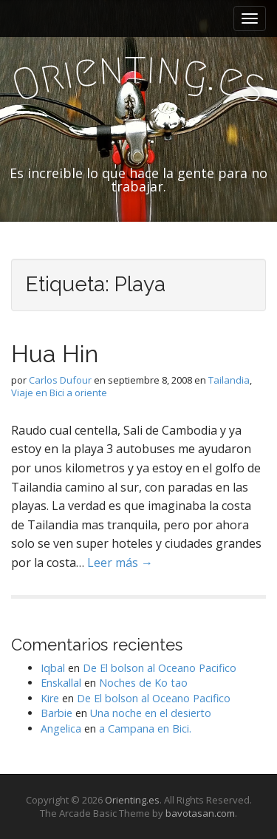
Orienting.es (132, 799)
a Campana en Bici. (145, 728)
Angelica (61, 728)
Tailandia (229, 380)
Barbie (56, 713)
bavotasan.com (200, 813)
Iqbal (53, 668)
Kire (50, 698)
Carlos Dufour (60, 380)
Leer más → (120, 562)
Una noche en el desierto (150, 713)
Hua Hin (54, 353)
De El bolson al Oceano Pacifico (159, 668)
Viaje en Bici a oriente (59, 392)
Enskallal (61, 683)
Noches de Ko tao (143, 683)
